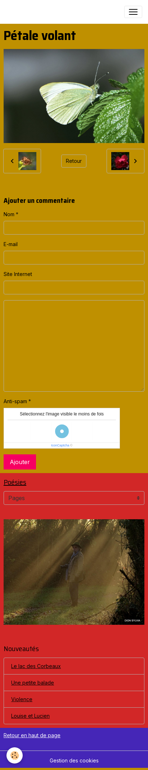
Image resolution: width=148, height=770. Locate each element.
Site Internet (18, 274)
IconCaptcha (60, 445)
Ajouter (20, 462)
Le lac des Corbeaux (36, 666)
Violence (21, 699)
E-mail (11, 244)
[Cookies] (14, 755)
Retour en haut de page (32, 735)
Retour (74, 161)
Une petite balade (32, 683)
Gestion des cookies (74, 760)
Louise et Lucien (30, 716)
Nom (9, 214)
